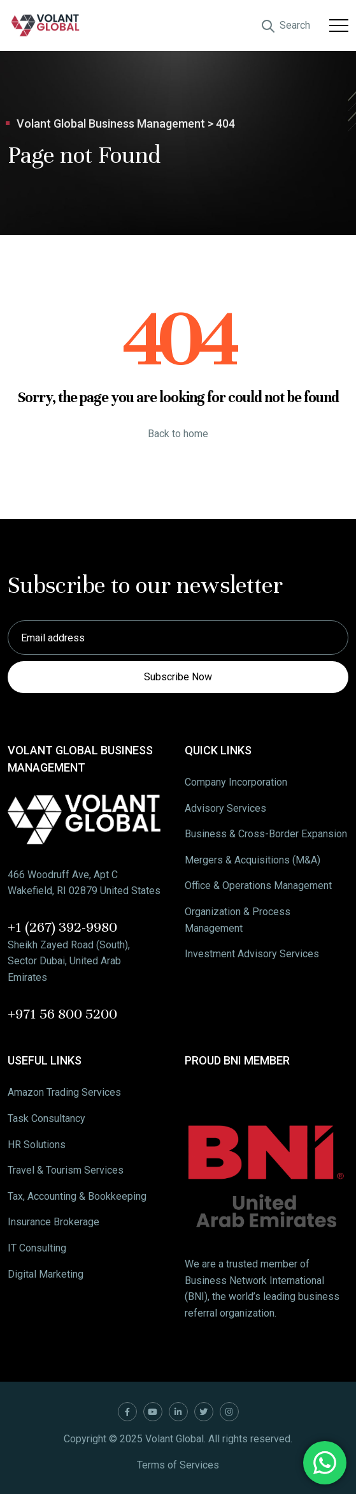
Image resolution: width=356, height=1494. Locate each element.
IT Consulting (37, 1248)
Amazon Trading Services (64, 1092)
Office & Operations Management (258, 885)
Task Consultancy (46, 1118)
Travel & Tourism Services (66, 1170)
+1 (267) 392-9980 (62, 927)
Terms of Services (178, 1465)
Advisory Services (225, 808)
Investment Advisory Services (252, 954)
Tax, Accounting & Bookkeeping (77, 1196)
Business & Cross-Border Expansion (266, 834)
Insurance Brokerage (53, 1222)
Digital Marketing (45, 1274)
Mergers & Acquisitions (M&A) (252, 860)
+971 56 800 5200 (62, 1013)
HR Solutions (37, 1145)
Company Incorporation (236, 782)
